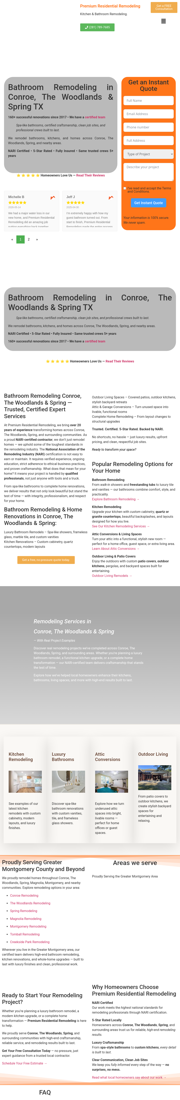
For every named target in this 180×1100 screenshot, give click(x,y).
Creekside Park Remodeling (29, 942)
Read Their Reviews (90, 175)
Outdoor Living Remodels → (112, 576)
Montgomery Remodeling (28, 926)
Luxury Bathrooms (63, 757)
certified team (95, 117)
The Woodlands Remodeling (30, 903)
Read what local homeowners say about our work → (129, 1077)
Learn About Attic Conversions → (116, 549)
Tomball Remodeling (25, 934)
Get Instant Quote (148, 203)
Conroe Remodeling (24, 895)
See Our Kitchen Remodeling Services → (121, 526)
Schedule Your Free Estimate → (24, 1063)
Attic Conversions (107, 757)
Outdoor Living (153, 754)
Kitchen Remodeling (21, 757)
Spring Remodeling (23, 911)
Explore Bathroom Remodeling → (116, 499)
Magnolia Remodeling (25, 919)
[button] (164, 21)
